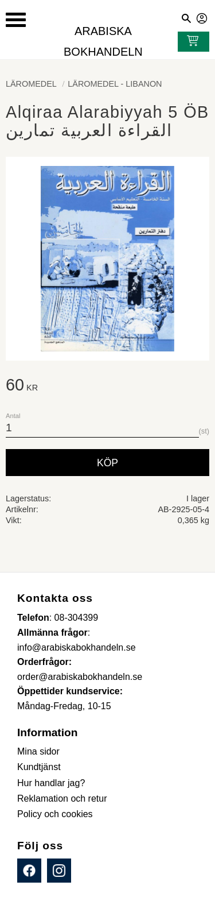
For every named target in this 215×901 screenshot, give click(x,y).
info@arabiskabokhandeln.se (76, 647)
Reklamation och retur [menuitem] (62, 798)
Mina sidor (202, 16)
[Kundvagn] (190, 41)
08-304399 (76, 617)
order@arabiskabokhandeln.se (79, 677)
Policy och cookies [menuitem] (55, 814)
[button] (16, 20)
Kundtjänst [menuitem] (39, 767)
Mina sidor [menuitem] (38, 751)
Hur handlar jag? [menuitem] (51, 783)
